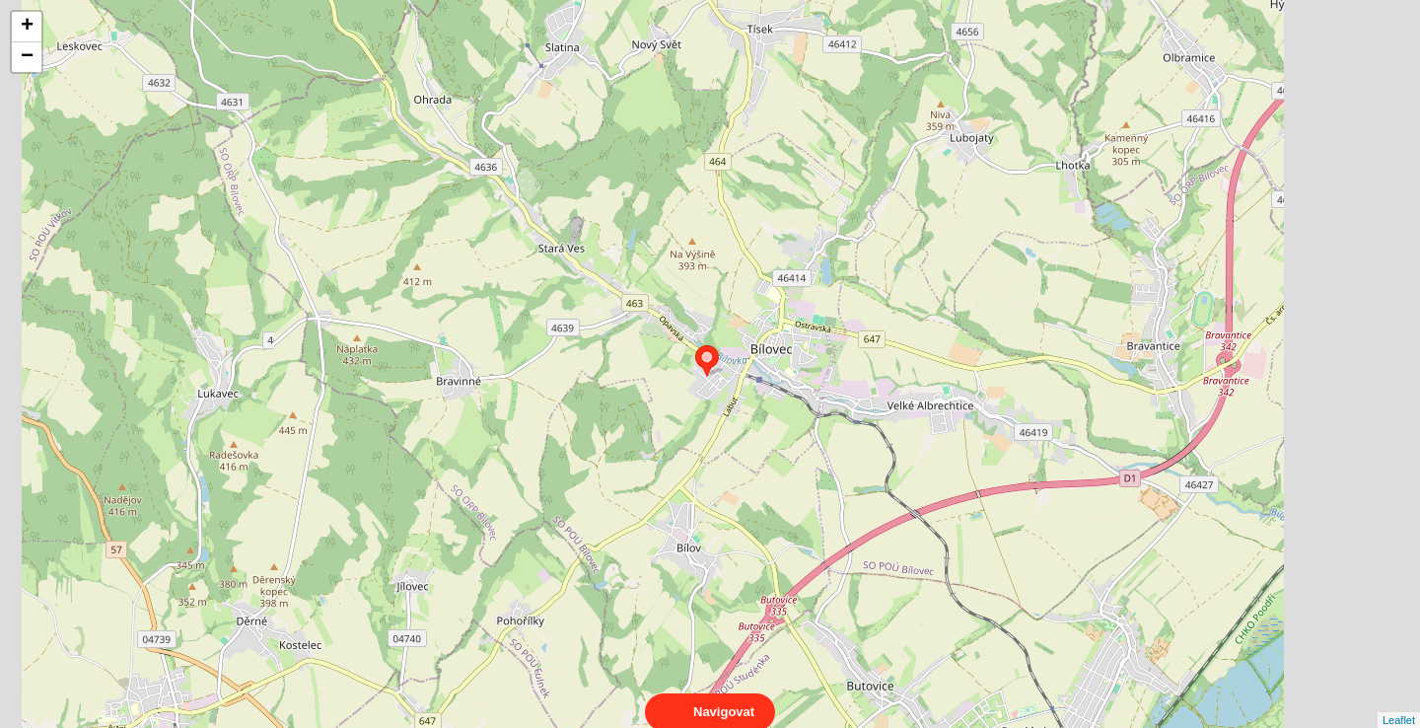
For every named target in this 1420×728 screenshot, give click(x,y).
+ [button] (27, 26)
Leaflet (1399, 702)
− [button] (27, 57)
